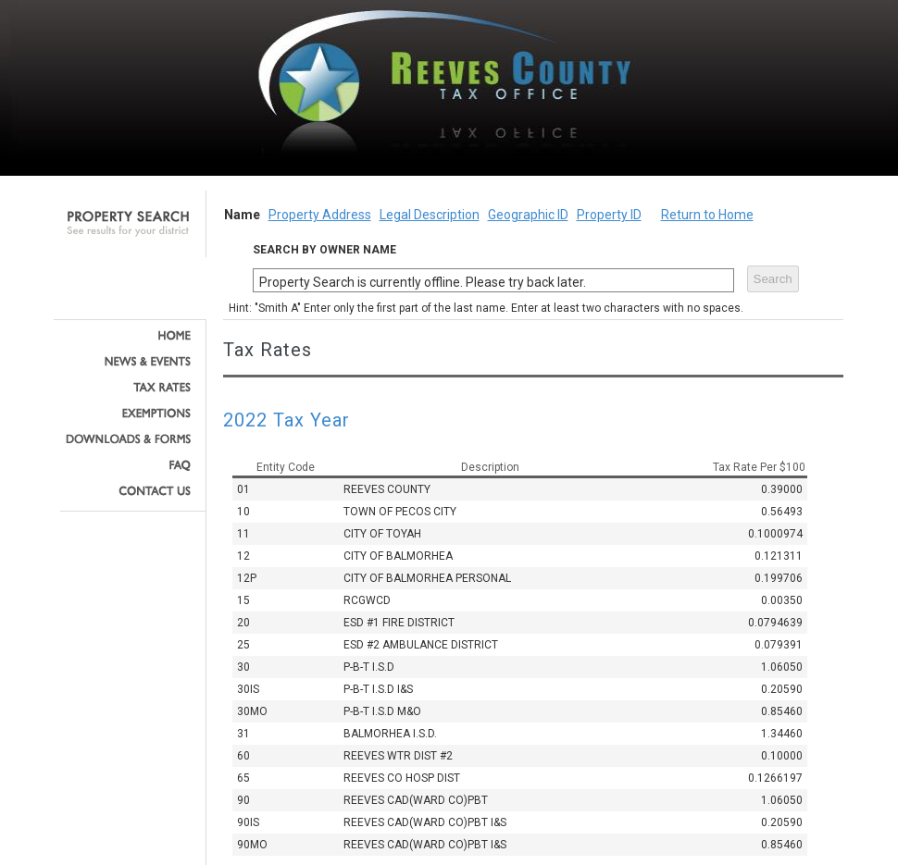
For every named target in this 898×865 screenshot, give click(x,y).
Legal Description (430, 214)
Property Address (319, 214)
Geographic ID (528, 214)
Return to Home (707, 214)
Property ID (609, 214)
